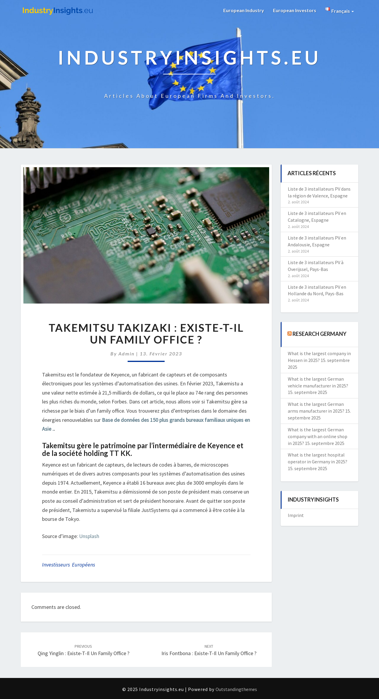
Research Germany (319, 334)
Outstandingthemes (236, 689)
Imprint (296, 515)
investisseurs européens (68, 564)
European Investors (294, 10)
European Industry (243, 10)
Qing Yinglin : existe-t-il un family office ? (83, 650)
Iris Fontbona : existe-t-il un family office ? (208, 650)
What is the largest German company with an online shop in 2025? (317, 436)
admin (126, 353)
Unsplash (89, 536)
